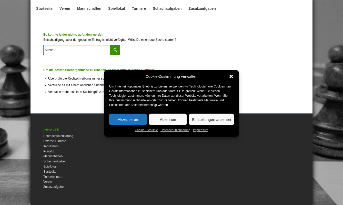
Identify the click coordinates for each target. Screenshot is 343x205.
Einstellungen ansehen (211, 123)
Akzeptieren (128, 123)
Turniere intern (53, 177)
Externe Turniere (54, 141)
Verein (47, 181)
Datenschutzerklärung (175, 134)
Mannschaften (53, 156)
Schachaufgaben (54, 161)
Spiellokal (49, 166)
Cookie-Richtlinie (146, 134)
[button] (231, 80)
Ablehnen (168, 123)
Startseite (49, 171)
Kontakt (48, 151)
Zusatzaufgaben (54, 187)
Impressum (200, 134)
